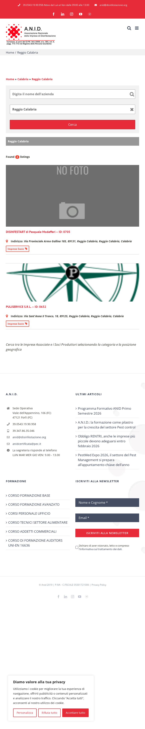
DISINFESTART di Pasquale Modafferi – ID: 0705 (38, 232)
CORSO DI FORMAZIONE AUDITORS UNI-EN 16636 (35, 543)
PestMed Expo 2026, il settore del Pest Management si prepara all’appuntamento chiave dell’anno (107, 460)
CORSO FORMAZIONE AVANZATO (33, 504)
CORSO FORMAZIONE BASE (29, 495)
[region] (51, 698)
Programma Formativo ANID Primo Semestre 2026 (104, 411)
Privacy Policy (99, 584)
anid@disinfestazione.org (29, 437)
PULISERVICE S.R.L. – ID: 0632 (26, 307)
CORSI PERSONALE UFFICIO (29, 513)
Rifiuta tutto (49, 713)
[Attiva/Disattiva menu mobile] (137, 28)
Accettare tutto (75, 713)
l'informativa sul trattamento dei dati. (100, 549)
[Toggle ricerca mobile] (129, 28)
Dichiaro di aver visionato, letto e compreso (104, 547)
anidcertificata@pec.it (27, 444)
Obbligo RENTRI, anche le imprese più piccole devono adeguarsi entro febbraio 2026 (106, 441)
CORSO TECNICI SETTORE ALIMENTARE (38, 522)
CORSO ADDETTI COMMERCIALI (32, 531)
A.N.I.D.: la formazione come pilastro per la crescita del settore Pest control (106, 424)
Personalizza (25, 713)
